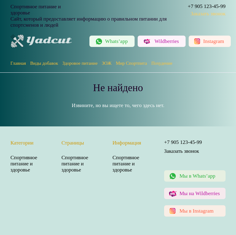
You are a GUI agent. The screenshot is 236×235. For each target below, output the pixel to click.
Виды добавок (44, 63)
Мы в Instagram (196, 211)
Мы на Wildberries (199, 193)
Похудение (161, 63)
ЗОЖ (107, 63)
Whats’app (116, 41)
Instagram (213, 41)
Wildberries (167, 41)
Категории (21, 143)
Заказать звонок (208, 14)
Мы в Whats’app (197, 176)
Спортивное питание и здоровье (23, 164)
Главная (18, 63)
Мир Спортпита (131, 63)
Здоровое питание (80, 63)
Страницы (72, 143)
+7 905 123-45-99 (207, 6)
